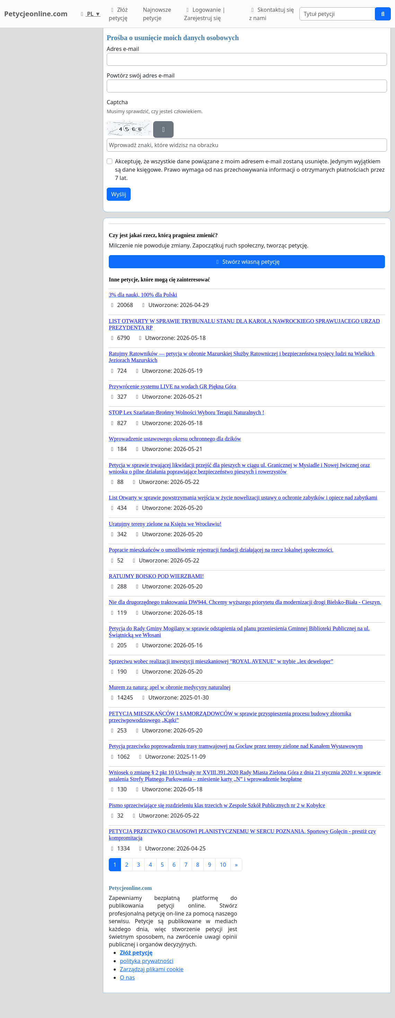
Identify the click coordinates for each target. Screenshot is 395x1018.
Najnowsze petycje (157, 14)
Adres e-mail (123, 49)
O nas (127, 977)
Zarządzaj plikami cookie (151, 969)
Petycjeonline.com (36, 13)
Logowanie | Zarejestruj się (204, 14)
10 (223, 864)
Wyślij (118, 194)
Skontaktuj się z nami (271, 14)
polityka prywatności (146, 961)
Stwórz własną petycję (247, 261)
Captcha (117, 102)
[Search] (337, 13)
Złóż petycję (118, 14)
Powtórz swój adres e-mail (141, 75)
